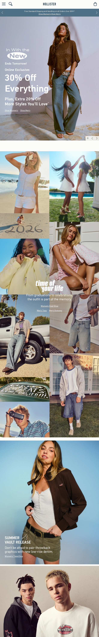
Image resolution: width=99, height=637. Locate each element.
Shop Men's (56, 14)
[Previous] (2, 12)
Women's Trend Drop (14, 556)
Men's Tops (42, 310)
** (48, 103)
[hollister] (49, 4)
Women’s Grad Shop (49, 306)
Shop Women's (45, 14)
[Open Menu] (3, 4)
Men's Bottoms (55, 310)
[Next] (96, 12)
